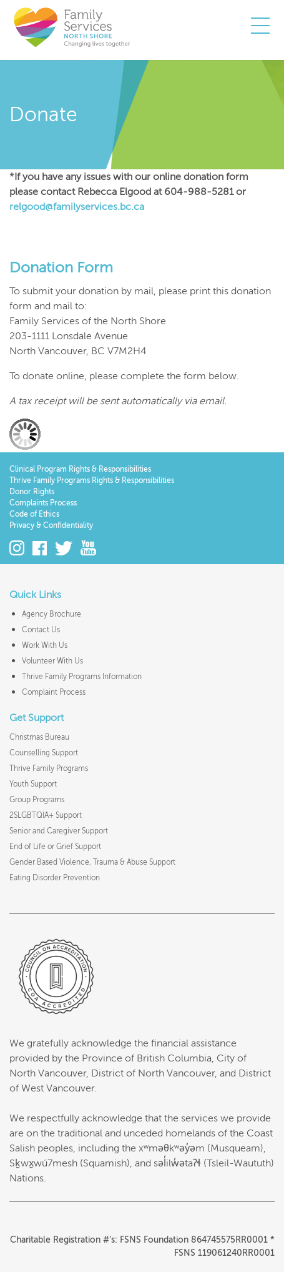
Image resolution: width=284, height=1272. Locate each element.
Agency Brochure (51, 614)
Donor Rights (31, 491)
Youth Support (33, 784)
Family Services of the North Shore (71, 26)
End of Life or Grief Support (55, 846)
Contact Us (41, 629)
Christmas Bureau (39, 737)
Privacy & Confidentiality (51, 525)
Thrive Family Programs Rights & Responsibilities (91, 480)
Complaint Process (54, 692)
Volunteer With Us (52, 661)
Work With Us (44, 645)
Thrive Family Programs (48, 768)
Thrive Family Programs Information (82, 676)
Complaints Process (43, 503)
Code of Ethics (34, 514)
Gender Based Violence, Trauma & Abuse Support (92, 862)
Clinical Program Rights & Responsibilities (80, 469)
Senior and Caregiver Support (58, 831)
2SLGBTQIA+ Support (45, 815)
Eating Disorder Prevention (54, 877)
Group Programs (36, 799)
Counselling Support (43, 752)
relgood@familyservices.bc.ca (76, 206)
